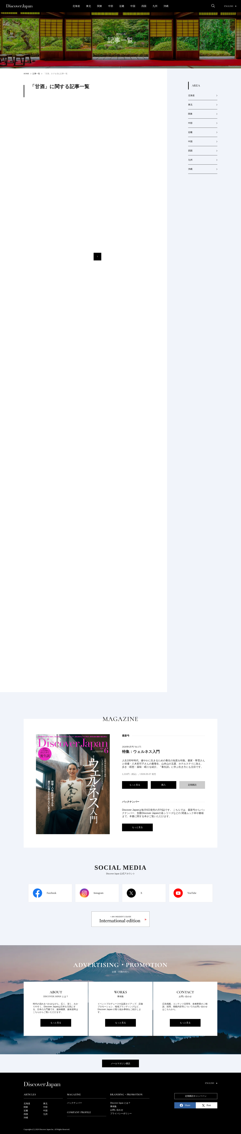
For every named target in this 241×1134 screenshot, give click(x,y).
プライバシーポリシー (121, 1113)
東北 (88, 6)
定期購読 (192, 785)
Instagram (98, 893)
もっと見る (134, 785)
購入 (163, 785)
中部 (110, 6)
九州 (154, 6)
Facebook (51, 893)
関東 (99, 6)
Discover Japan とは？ (120, 1103)
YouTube (191, 893)
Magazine (74, 1094)
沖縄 (166, 6)
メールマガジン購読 (120, 1063)
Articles (30, 1094)
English (230, 6)
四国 (143, 6)
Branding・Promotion (126, 1094)
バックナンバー (74, 1103)
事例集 (113, 1106)
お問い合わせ (116, 1110)
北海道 (76, 6)
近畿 (121, 6)
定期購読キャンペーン (196, 1096)
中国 (132, 6)
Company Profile (79, 1112)
